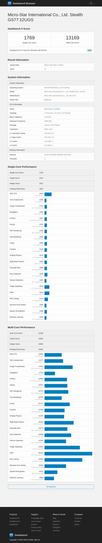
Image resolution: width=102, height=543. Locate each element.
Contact (34, 524)
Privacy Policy (36, 527)
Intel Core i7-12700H (52, 109)
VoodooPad (14, 524)
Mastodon (56, 521)
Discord (55, 524)
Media (76, 524)
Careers (77, 521)
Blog (54, 518)
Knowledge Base (37, 518)
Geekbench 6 (14, 518)
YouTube (56, 531)
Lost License (36, 521)
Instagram (56, 527)
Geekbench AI (15, 521)
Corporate (78, 518)
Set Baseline (51, 487)
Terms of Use (36, 531)
